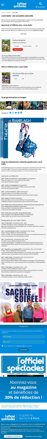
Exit (18, 191)
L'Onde (7, 185)
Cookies (36, 407)
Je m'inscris (23, 350)
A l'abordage (8, 275)
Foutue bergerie (22, 178)
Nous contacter (17, 405)
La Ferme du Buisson (10, 191)
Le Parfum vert (9, 239)
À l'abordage (8, 267)
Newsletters (12, 407)
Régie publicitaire (27, 405)
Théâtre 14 (8, 198)
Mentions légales (28, 407)
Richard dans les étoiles (11, 206)
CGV (17, 407)
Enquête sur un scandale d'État (13, 249)
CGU (21, 407)
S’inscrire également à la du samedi (17, 346)
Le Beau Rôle (8, 223)
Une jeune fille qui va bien (23, 73)
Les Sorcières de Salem (25, 213)
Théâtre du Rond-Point (19, 43)
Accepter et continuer (13, 436)
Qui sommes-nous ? (6, 405)
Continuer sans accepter (33, 436)
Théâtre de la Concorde (11, 213)
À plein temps (8, 257)
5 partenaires (13, 429)
